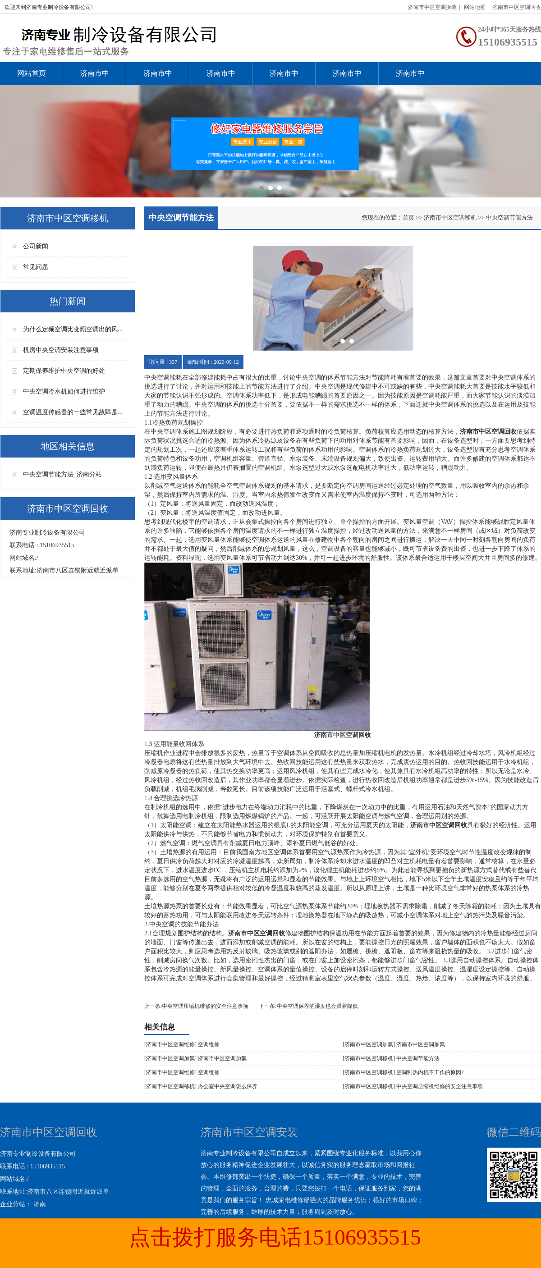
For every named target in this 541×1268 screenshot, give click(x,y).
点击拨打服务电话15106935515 (275, 1237)
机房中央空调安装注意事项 (61, 350)
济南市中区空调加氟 (220, 77)
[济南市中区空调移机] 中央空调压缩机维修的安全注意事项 (413, 1086)
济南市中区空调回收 (516, 7)
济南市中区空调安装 (94, 77)
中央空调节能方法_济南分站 (62, 474)
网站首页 (31, 73)
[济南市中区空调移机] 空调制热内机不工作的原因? (403, 1072)
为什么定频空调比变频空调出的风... (73, 329)
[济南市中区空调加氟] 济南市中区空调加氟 (394, 1044)
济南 (39, 1204)
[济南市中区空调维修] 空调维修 (182, 1044)
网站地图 (475, 7)
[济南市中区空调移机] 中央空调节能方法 (391, 1058)
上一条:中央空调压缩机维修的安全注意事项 (196, 1006)
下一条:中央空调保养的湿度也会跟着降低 (308, 1006)
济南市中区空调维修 (157, 77)
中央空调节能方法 (509, 217)
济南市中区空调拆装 (432, 7)
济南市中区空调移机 (284, 77)
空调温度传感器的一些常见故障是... (73, 412)
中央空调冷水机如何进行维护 (64, 391)
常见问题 (35, 267)
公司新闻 (35, 246)
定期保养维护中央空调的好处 (64, 370)
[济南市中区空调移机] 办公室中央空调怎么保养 (200, 1086)
